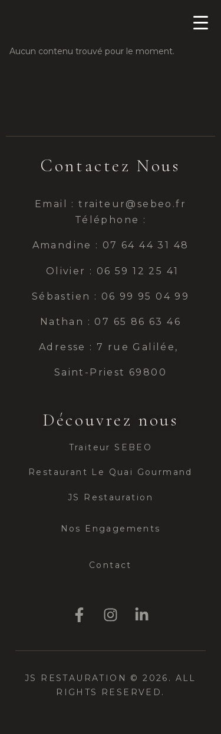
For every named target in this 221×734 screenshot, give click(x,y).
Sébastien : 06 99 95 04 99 (110, 296)
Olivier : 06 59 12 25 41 (110, 271)
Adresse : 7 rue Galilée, (110, 347)
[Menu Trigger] (200, 22)
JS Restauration (110, 497)
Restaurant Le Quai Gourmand (110, 472)
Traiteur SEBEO (111, 447)
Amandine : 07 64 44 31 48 (110, 245)
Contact (110, 565)
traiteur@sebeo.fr (132, 204)
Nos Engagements (111, 528)
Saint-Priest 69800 (110, 372)
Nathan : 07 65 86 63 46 (110, 321)
